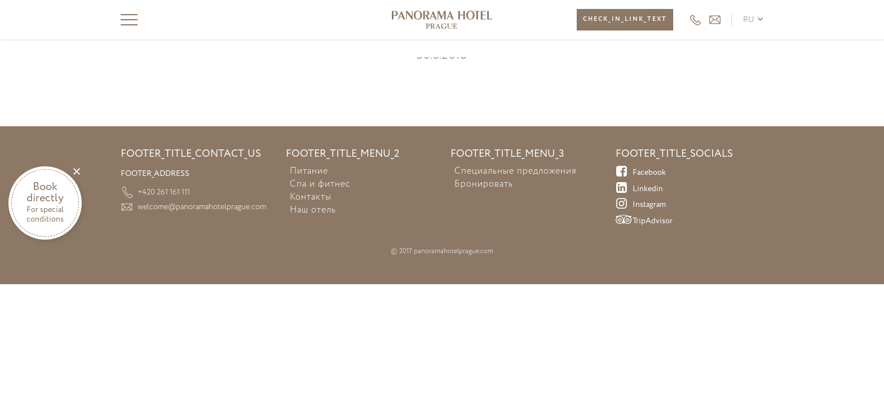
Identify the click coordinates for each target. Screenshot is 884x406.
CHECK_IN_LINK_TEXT (625, 19)
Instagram (641, 205)
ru (748, 19)
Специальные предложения (515, 171)
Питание (309, 171)
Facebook (641, 173)
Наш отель (313, 210)
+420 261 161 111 (695, 20)
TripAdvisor (644, 222)
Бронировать (483, 184)
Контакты (311, 197)
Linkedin (639, 189)
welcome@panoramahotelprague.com (202, 207)
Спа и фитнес (320, 184)
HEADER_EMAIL (715, 19)
